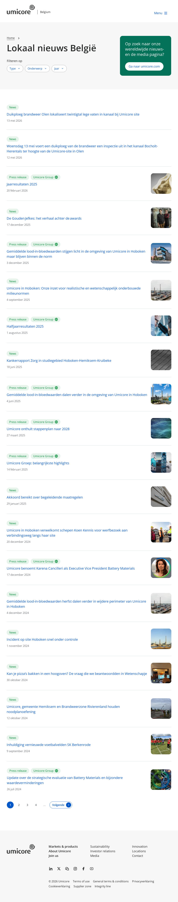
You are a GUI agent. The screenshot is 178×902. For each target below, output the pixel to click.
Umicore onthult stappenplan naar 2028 (38, 429)
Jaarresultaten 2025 (22, 184)
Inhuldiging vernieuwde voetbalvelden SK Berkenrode (49, 744)
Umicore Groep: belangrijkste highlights (38, 463)
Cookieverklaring (59, 886)
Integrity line (103, 886)
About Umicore (60, 851)
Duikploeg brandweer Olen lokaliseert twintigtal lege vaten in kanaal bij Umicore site (73, 114)
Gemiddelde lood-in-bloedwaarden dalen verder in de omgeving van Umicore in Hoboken (77, 394)
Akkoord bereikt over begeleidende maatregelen (45, 497)
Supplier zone (82, 886)
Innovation (139, 846)
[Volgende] (60, 805)
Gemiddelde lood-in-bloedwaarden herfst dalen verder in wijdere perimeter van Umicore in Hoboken (76, 604)
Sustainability (100, 846)
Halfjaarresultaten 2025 (25, 326)
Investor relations (102, 851)
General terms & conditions (111, 881)
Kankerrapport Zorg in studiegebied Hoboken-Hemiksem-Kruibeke (59, 360)
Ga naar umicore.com (144, 66)
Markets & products (63, 846)
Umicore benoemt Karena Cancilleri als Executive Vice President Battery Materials (71, 568)
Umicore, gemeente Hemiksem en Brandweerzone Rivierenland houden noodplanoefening (63, 709)
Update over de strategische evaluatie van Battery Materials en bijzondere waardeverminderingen (65, 780)
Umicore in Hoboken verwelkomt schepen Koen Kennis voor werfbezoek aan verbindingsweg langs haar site (67, 533)
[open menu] (161, 13)
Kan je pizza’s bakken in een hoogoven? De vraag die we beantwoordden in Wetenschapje (77, 673)
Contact (137, 856)
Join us (53, 856)
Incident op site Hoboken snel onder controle (42, 639)
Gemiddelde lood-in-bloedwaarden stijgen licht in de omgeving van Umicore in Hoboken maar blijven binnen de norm (76, 254)
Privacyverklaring (143, 881)
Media (94, 856)
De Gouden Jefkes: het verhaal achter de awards (45, 218)
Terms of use (81, 881)
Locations (139, 851)
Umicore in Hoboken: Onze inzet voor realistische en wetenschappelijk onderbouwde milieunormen (74, 291)
